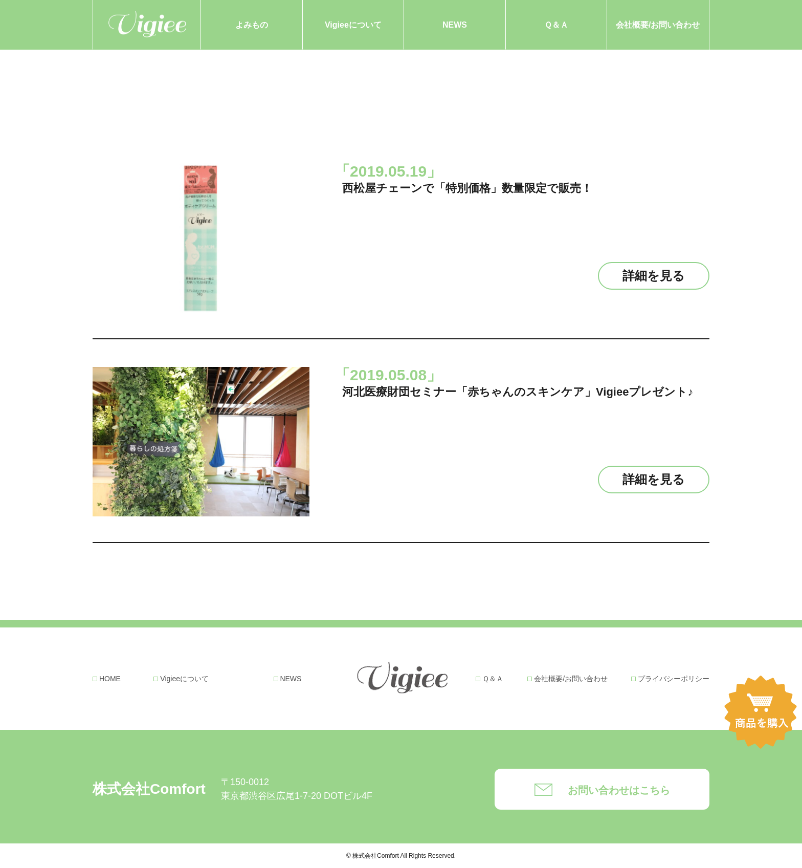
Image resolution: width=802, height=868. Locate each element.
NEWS (454, 24)
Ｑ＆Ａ (556, 24)
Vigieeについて (353, 24)
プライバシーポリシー (673, 679)
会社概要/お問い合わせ (658, 24)
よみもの (251, 24)
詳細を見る (653, 276)
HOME (110, 679)
